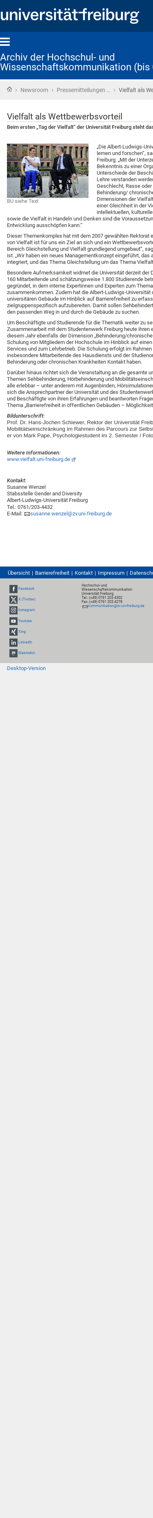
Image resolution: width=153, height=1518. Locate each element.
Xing (22, 632)
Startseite (9, 89)
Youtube (25, 621)
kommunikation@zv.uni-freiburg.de (116, 606)
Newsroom (34, 90)
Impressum (111, 573)
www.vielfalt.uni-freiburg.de (38, 459)
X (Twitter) (26, 599)
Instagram (26, 610)
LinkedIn (25, 642)
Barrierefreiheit (52, 573)
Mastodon (26, 653)
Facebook (26, 589)
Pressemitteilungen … (83, 90)
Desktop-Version (26, 668)
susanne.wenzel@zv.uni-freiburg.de (71, 513)
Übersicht (19, 573)
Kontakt (84, 573)
